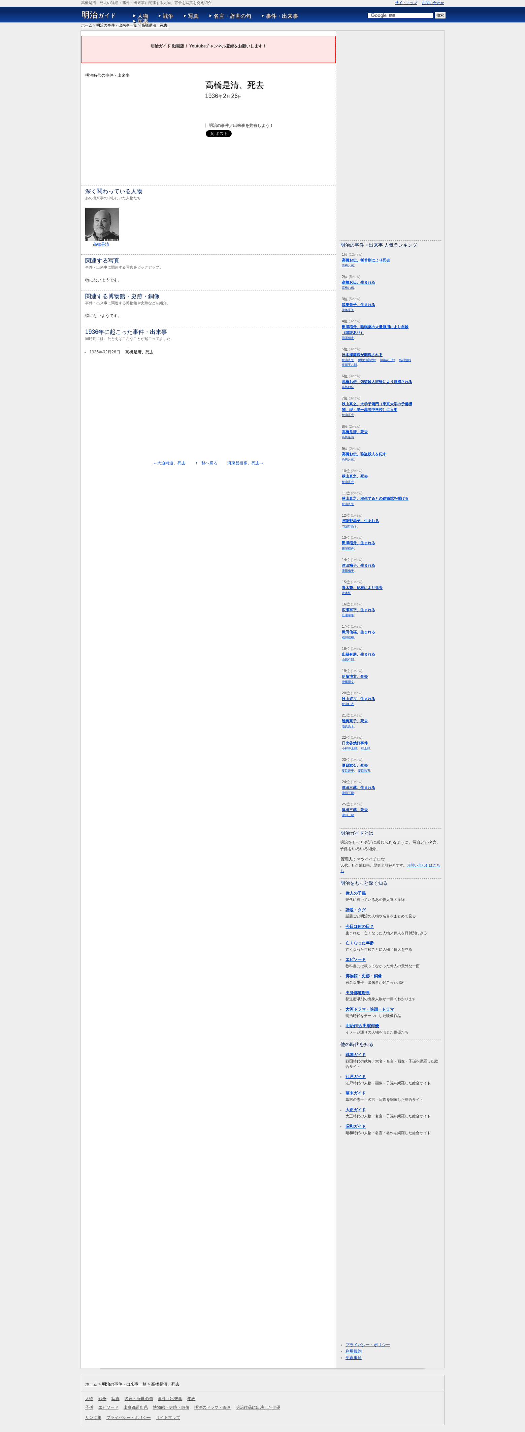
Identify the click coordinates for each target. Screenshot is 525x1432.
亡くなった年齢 (360, 943)
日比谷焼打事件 (355, 743)
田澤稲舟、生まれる (358, 543)
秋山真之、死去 (355, 476)
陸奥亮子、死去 (355, 721)
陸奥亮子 (348, 310)
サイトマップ (406, 3)
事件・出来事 (282, 16)
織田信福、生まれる (358, 632)
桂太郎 (365, 748)
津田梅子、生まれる (358, 565)
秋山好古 (348, 704)
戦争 (168, 16)
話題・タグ (356, 910)
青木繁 (346, 593)
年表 (142, 21)
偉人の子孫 (356, 893)
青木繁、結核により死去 (362, 588)
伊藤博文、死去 (355, 676)
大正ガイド (356, 1110)
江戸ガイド (356, 1076)
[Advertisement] (141, 126)
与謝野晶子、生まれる (360, 521)
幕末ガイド (356, 1093)
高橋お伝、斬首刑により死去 (366, 260)
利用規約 (354, 1351)
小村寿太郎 (349, 748)
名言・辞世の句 (232, 16)
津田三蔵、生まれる (358, 787)
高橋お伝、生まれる (358, 282)
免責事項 (354, 1357)
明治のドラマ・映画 (212, 1407)
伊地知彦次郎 (367, 360)
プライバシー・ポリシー (368, 1344)
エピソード (356, 959)
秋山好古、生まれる (358, 699)
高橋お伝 (348, 265)
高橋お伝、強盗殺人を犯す (364, 454)
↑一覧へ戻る (206, 463)
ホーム (86, 25)
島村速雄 (405, 360)
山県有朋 (348, 659)
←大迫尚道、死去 (169, 463)
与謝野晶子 (349, 526)
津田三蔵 (348, 793)
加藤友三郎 (387, 360)
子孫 (89, 1407)
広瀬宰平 (348, 615)
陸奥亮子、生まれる (358, 305)
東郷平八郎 (349, 364)
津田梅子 (348, 570)
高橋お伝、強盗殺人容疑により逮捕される (377, 382)
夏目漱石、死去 (355, 765)
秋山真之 (348, 360)
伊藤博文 (348, 682)
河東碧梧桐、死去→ (245, 463)
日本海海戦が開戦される (362, 355)
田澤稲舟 (348, 338)
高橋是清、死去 (154, 25)
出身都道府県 (358, 992)
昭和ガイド (356, 1126)
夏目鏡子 (348, 770)
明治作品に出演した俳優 (258, 1407)
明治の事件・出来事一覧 (116, 25)
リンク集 (93, 1417)
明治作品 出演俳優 (362, 1025)
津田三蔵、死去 (355, 810)
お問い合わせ (433, 3)
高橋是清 (101, 244)
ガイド (98, 15)
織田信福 (348, 637)
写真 (193, 16)
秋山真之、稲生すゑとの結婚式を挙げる (375, 498)
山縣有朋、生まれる (358, 654)
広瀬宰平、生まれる (358, 610)
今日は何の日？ (360, 926)
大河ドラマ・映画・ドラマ (370, 1009)
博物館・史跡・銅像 (364, 976)
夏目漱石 (364, 770)
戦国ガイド (356, 1054)
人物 (142, 16)
